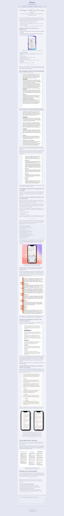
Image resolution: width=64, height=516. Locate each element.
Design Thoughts (24, 492)
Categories (24, 6)
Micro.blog (26, 497)
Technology (30, 492)
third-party (31, 22)
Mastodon (30, 497)
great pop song (21, 223)
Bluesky (34, 497)
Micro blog (36, 6)
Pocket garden (30, 6)
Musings (20, 492)
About (40, 6)
